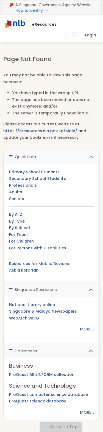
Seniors (16, 198)
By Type (17, 221)
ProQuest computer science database (48, 394)
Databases (23, 351)
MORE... (87, 329)
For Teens (19, 234)
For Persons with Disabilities (37, 248)
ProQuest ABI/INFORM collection (41, 374)
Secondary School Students (37, 178)
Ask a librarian (23, 270)
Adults (15, 192)
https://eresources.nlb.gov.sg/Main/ (40, 131)
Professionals (23, 185)
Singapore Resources (33, 289)
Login (90, 35)
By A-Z (15, 214)
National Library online (32, 304)
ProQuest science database (37, 401)
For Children (21, 241)
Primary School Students (34, 172)
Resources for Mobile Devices (39, 263)
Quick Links (22, 157)
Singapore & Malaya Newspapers (43, 311)
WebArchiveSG (24, 318)
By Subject (19, 228)
